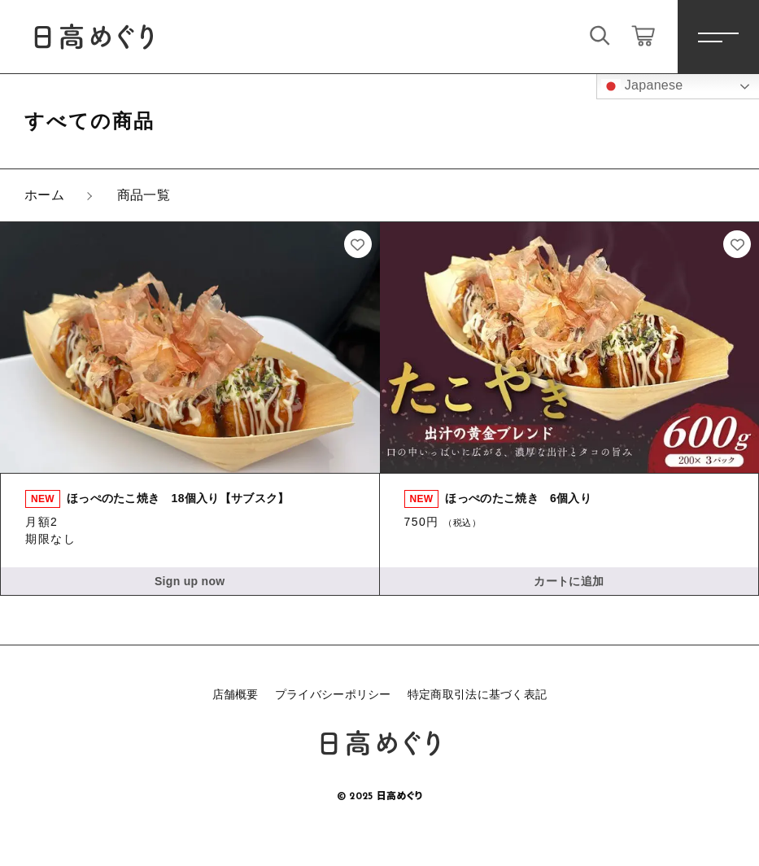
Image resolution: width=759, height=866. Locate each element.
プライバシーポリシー (333, 694)
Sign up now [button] (190, 581)
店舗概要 (235, 694)
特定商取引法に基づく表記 (477, 694)
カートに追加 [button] (569, 581)
